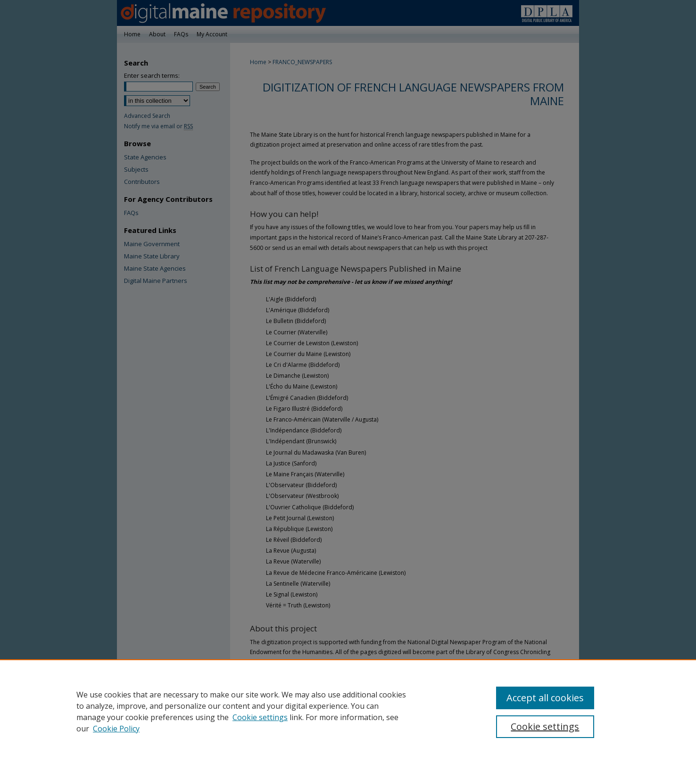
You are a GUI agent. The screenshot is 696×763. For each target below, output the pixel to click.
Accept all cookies (545, 697)
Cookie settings (260, 717)
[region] (348, 711)
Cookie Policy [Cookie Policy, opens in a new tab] (116, 728)
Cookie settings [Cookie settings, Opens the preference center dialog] (545, 726)
